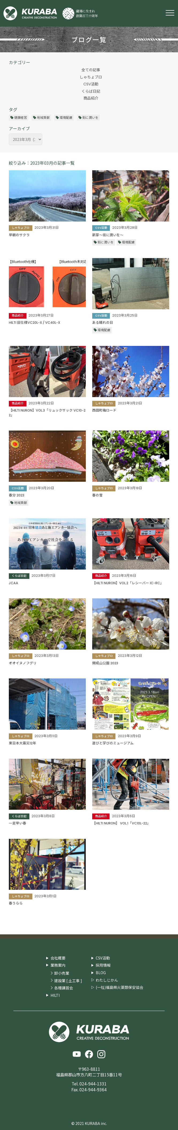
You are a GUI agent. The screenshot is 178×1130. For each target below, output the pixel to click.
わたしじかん (107, 980)
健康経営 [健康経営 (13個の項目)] (20, 117)
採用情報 (103, 965)
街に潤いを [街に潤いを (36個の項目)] (90, 117)
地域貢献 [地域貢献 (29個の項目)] (43, 117)
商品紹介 (90, 98)
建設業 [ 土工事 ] (68, 980)
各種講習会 (63, 987)
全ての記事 (91, 70)
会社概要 (58, 958)
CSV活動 (90, 84)
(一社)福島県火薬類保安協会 (119, 987)
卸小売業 (61, 973)
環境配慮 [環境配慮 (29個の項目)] (66, 117)
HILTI (55, 995)
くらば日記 (91, 91)
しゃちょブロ (91, 77)
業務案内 (58, 965)
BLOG (101, 972)
